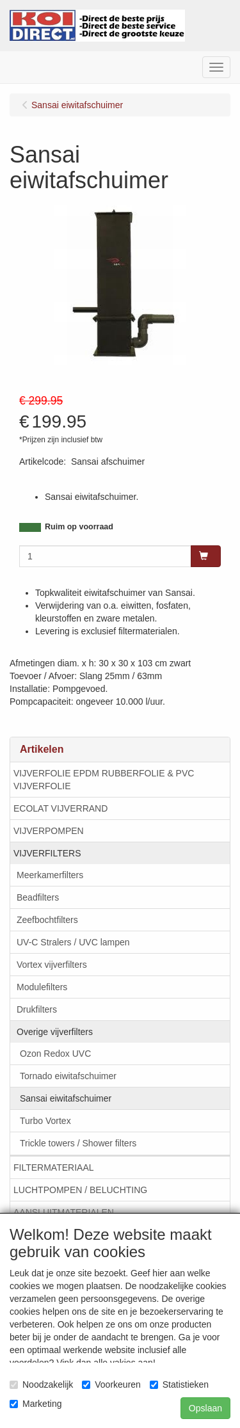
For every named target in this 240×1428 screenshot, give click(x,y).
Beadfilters (38, 897)
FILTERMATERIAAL (53, 1167)
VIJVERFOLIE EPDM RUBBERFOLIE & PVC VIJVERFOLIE (103, 779)
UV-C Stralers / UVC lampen (73, 942)
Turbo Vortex (45, 1121)
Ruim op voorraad (79, 526)
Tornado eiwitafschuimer (68, 1076)
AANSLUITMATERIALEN (63, 1212)
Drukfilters (37, 1009)
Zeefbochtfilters (47, 920)
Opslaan (205, 1408)
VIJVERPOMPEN (48, 831)
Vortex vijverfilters (52, 964)
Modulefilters (42, 987)
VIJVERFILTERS (47, 853)
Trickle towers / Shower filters (78, 1143)
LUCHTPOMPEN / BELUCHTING (80, 1190)
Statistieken (179, 1384)
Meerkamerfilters (50, 875)
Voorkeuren (111, 1384)
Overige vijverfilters (55, 1032)
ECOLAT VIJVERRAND (60, 808)
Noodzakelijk (41, 1384)
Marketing (35, 1404)
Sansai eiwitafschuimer (65, 1098)
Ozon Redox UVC (55, 1053)
